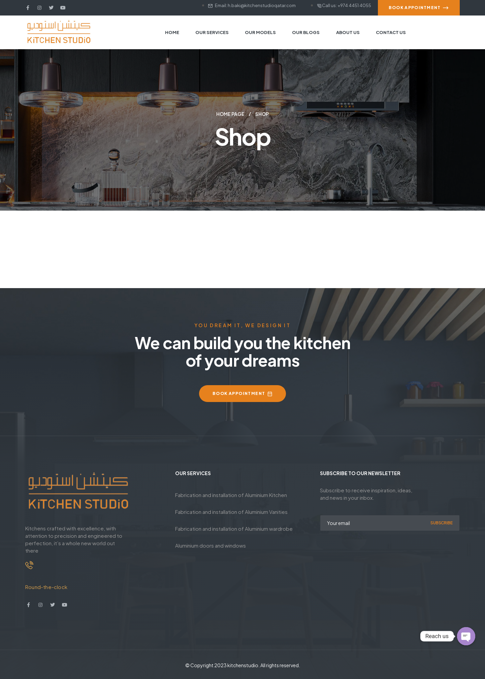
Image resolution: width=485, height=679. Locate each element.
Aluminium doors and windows (210, 545)
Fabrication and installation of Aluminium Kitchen (231, 495)
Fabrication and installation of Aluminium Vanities (231, 511)
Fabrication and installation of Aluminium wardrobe (234, 528)
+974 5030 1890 (56, 577)
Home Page (230, 114)
